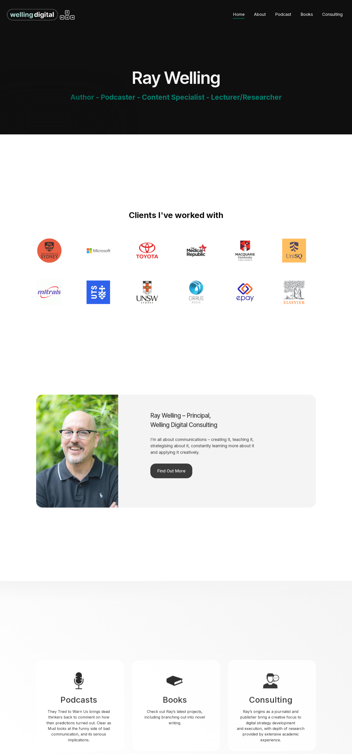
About (260, 14)
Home (239, 14)
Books (306, 14)
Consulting (332, 14)
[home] (86, 14)
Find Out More (171, 485)
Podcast (283, 14)
